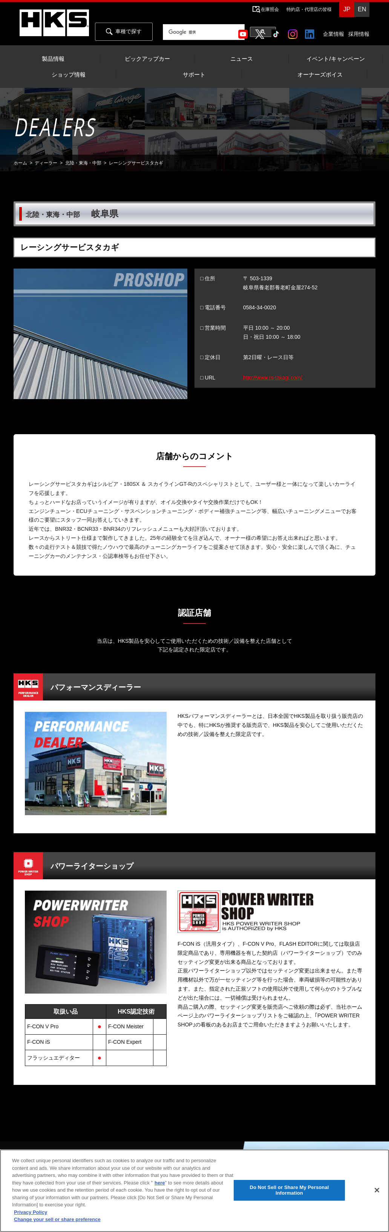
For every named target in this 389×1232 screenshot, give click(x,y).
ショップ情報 (69, 75)
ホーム (20, 163)
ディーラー (46, 163)
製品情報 (53, 59)
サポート (194, 75)
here (160, 1183)
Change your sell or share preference (57, 1219)
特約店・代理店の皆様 (309, 9)
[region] (194, 1190)
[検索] (203, 32)
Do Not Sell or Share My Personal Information (289, 1190)
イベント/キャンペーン (335, 59)
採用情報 (358, 34)
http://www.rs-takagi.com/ (272, 378)
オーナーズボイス (320, 75)
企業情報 (333, 34)
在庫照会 (270, 9)
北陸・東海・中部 (83, 163)
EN (362, 9)
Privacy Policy (30, 1212)
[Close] (377, 1190)
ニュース (241, 59)
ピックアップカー (147, 59)
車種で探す (124, 31)
